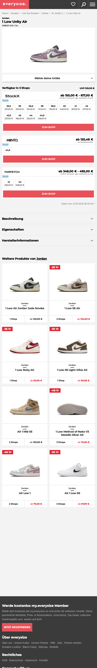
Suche (83, 4)
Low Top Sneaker (30, 13)
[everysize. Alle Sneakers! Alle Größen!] (14, 4)
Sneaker (15, 13)
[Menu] (92, 4)
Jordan (45, 13)
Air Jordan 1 (57, 13)
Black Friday (30, 647)
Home (5, 13)
